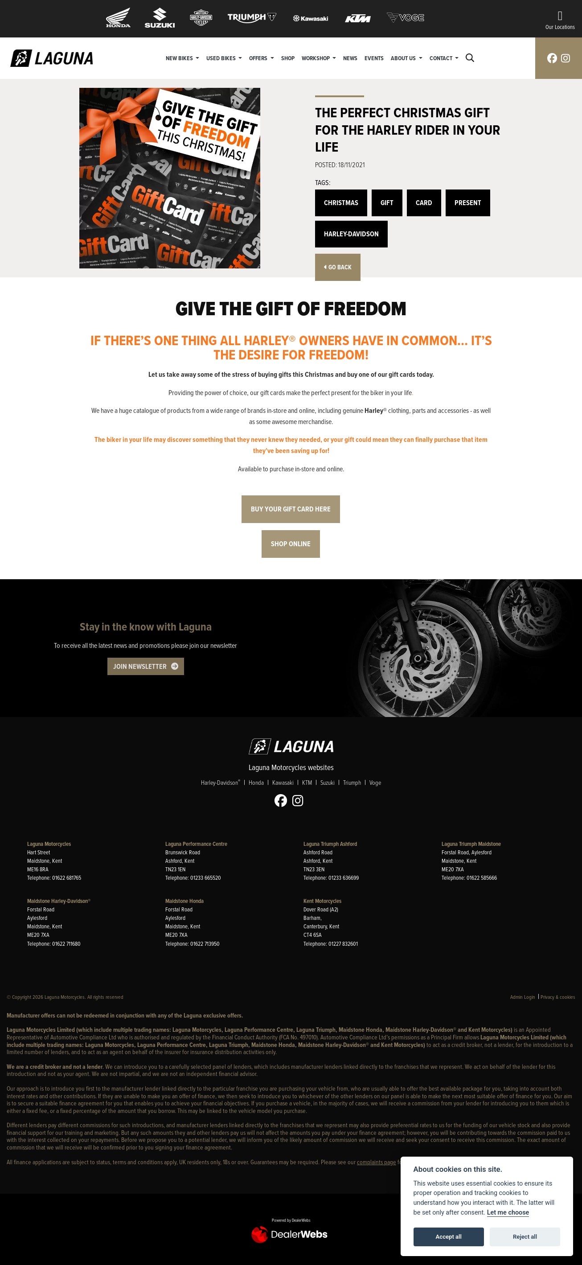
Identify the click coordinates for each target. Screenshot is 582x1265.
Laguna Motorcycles (49, 844)
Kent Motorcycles (322, 901)
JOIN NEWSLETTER (140, 666)
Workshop (316, 58)
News (351, 58)
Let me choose (508, 1212)
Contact (442, 58)
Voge (375, 782)
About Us (404, 58)
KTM (307, 782)
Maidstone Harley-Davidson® (58, 901)
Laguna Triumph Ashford (330, 844)
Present (468, 203)
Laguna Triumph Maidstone (471, 844)
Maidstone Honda (184, 901)
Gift (387, 203)
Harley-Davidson (351, 234)
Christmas (341, 203)
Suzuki (327, 782)
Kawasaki (283, 782)
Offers (259, 58)
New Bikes (180, 58)
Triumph (352, 782)
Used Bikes (221, 58)
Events (374, 58)
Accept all (449, 1236)
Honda (256, 782)
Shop (288, 58)
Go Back (338, 267)
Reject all (525, 1236)
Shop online (291, 544)
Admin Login (522, 997)
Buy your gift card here (291, 509)
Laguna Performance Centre (196, 844)
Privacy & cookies (558, 997)
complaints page (376, 1162)
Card (424, 203)
